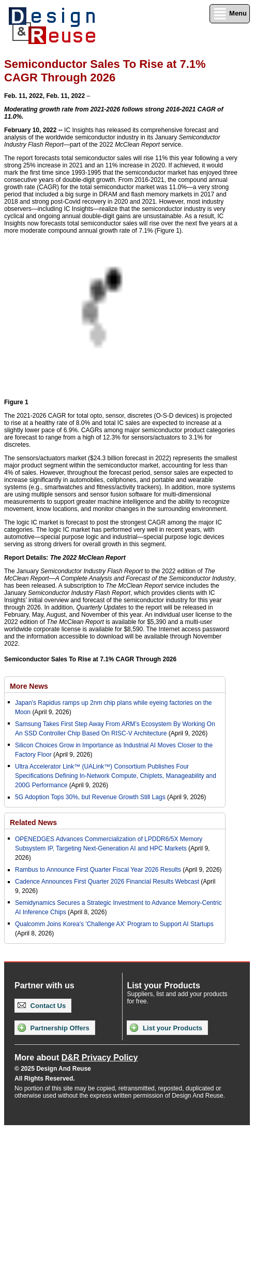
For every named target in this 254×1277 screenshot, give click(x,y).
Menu (230, 13)
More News (29, 686)
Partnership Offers (53, 1028)
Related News (33, 822)
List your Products (166, 1028)
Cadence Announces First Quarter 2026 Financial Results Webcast (107, 881)
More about (76, 1057)
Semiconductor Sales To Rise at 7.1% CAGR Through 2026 (90, 659)
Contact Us (42, 1006)
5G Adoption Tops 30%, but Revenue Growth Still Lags (90, 797)
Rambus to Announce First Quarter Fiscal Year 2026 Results (98, 869)
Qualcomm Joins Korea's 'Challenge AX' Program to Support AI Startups (114, 924)
